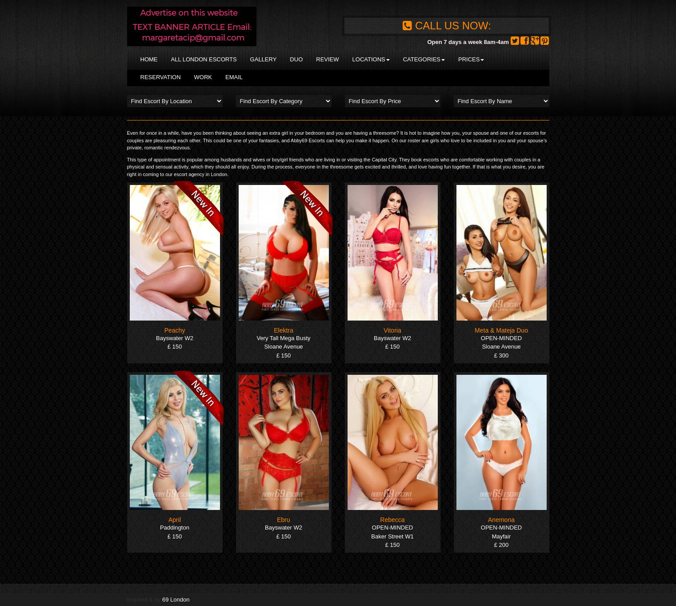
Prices (471, 59)
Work (203, 77)
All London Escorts (204, 59)
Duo (296, 59)
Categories (424, 59)
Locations (371, 59)
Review (327, 59)
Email (234, 77)
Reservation (160, 77)
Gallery (263, 59)
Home (149, 59)
